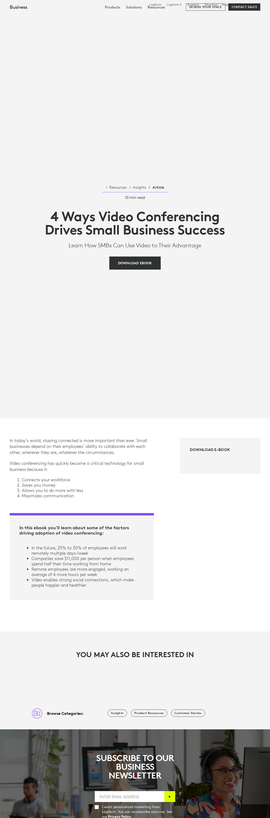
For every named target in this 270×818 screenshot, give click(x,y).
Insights (139, 187)
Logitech (155, 4)
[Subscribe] (169, 796)
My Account (248, 16)
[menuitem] (112, 29)
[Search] (228, 15)
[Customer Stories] (188, 713)
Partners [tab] (171, 15)
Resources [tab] (145, 15)
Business (193, 4)
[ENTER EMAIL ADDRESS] (129, 796)
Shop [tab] (75, 15)
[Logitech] (41, 15)
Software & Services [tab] (108, 15)
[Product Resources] (149, 713)
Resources (118, 187)
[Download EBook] (135, 263)
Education (211, 4)
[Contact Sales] (244, 29)
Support (227, 4)
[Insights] (117, 713)
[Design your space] (205, 29)
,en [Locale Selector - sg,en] (249, 4)
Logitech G (174, 4)
